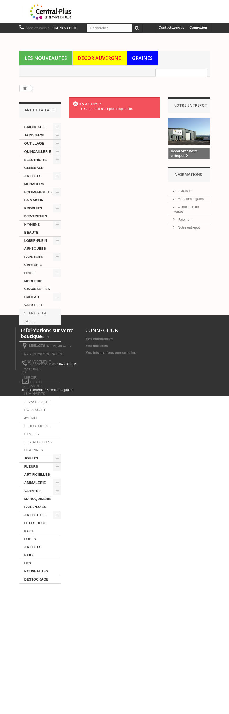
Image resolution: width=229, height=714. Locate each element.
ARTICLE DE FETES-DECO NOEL (35, 523)
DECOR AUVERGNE (99, 58)
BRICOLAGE (34, 127)
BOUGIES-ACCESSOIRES (36, 333)
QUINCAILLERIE (37, 152)
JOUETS (31, 458)
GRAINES (142, 58)
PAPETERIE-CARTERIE (34, 261)
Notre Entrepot (190, 105)
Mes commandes (99, 628)
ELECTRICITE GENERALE (35, 164)
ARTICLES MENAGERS (34, 180)
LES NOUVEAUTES (46, 58)
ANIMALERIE (35, 483)
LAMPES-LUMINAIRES (34, 390)
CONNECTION (102, 620)
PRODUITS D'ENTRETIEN (35, 212)
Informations (187, 174)
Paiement (184, 218)
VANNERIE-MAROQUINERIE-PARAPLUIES (38, 499)
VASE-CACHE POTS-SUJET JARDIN (37, 410)
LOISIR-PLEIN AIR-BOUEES (35, 245)
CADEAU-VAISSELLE (33, 301)
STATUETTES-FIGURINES (38, 446)
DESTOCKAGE (36, 579)
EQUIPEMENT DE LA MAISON (38, 196)
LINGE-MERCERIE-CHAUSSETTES (37, 281)
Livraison (184, 189)
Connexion (198, 27)
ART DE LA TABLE (35, 317)
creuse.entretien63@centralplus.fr (48, 679)
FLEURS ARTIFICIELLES (37, 470)
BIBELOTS (37, 345)
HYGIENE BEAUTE (32, 228)
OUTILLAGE (34, 143)
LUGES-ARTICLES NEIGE (33, 547)
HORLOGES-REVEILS (37, 430)
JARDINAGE (34, 135)
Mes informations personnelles (110, 642)
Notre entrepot (188, 226)
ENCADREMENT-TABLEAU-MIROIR (38, 370)
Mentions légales (190, 197)
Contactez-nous (172, 27)
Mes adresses (96, 635)
